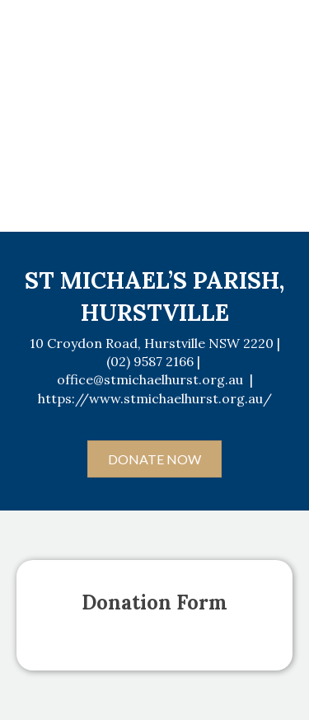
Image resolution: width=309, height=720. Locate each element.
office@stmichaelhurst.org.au (150, 379)
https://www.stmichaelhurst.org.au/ (155, 398)
